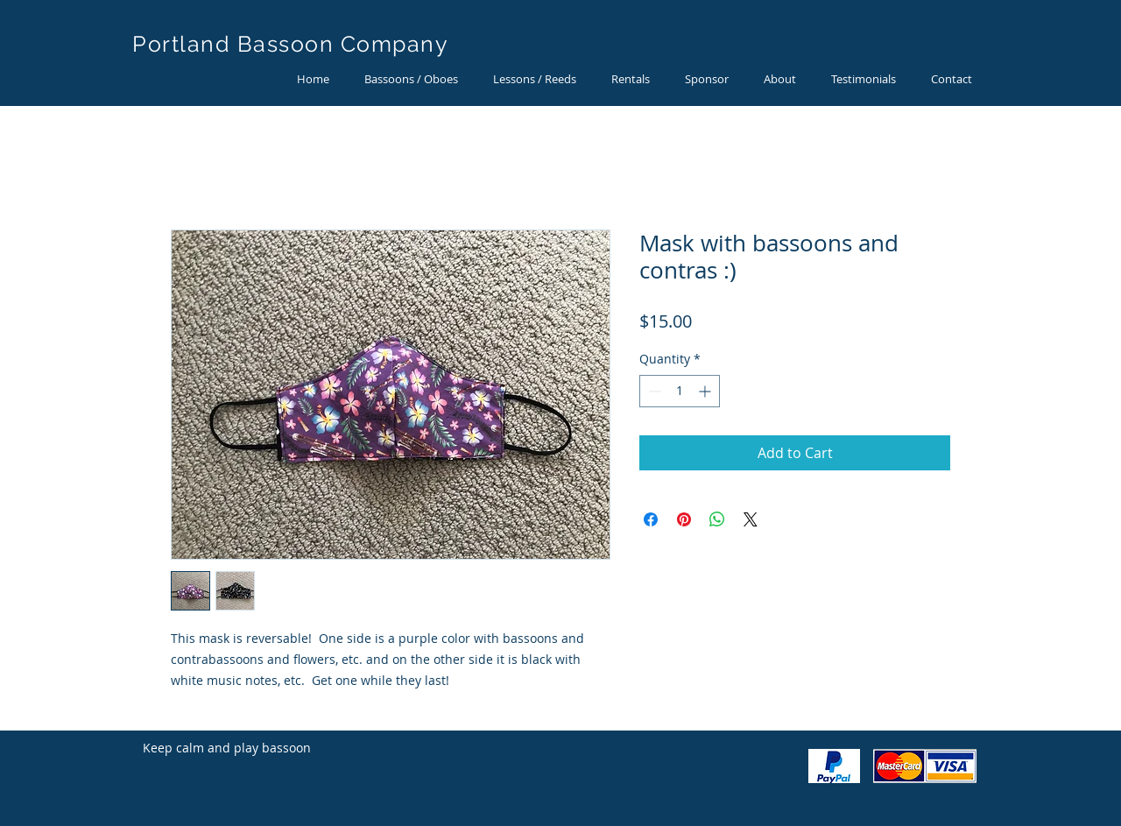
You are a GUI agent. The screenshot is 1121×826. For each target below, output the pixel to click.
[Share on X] (750, 519)
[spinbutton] (679, 391)
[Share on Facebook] (650, 519)
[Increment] (706, 391)
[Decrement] (653, 391)
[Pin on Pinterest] (683, 519)
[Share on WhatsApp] (717, 519)
